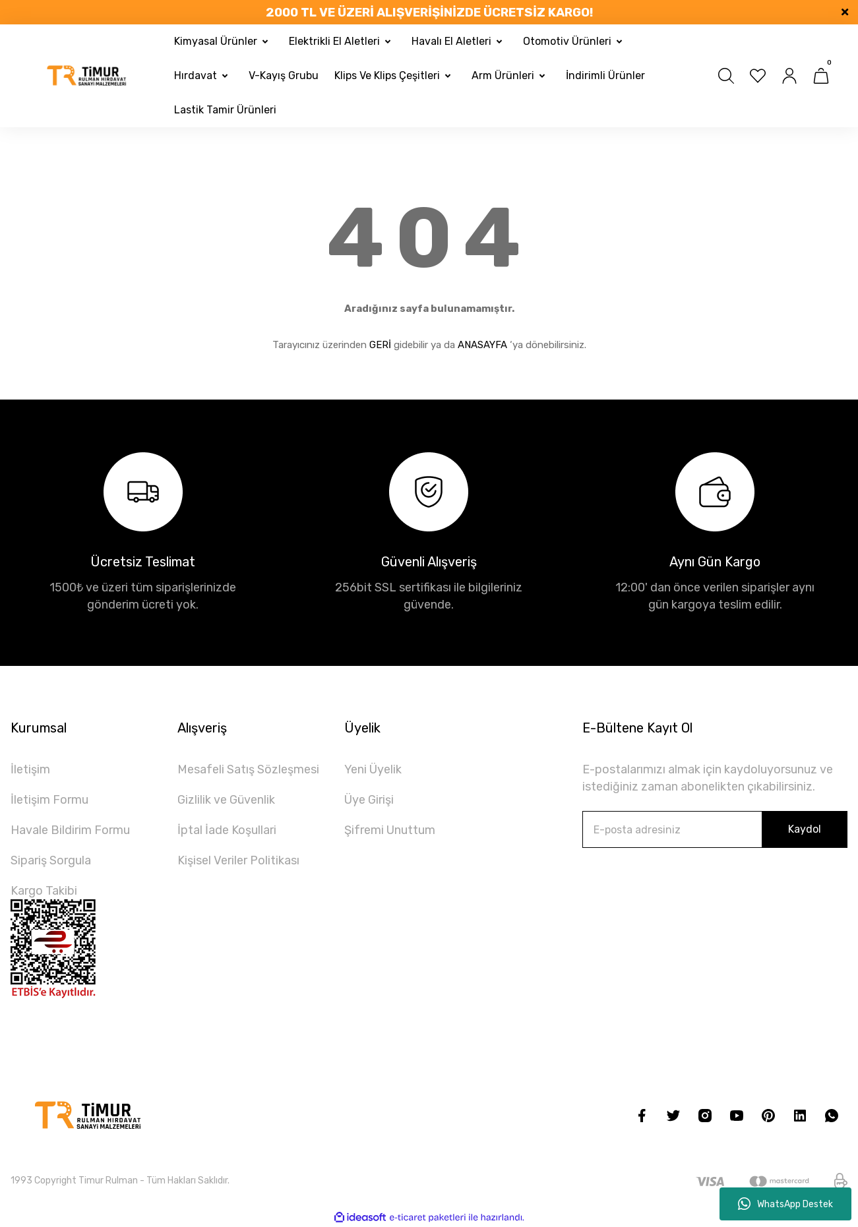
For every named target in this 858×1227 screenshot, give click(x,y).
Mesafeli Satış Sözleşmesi (248, 769)
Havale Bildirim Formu (70, 830)
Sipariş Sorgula (51, 860)
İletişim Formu (49, 800)
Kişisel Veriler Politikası (238, 860)
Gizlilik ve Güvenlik (226, 800)
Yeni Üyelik (373, 769)
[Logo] (87, 76)
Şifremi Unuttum (389, 830)
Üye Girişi (369, 800)
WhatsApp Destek (785, 1204)
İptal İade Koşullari (226, 830)
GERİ (380, 345)
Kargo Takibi (44, 890)
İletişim (30, 769)
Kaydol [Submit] (804, 829)
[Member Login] (789, 76)
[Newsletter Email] (714, 829)
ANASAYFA (482, 345)
